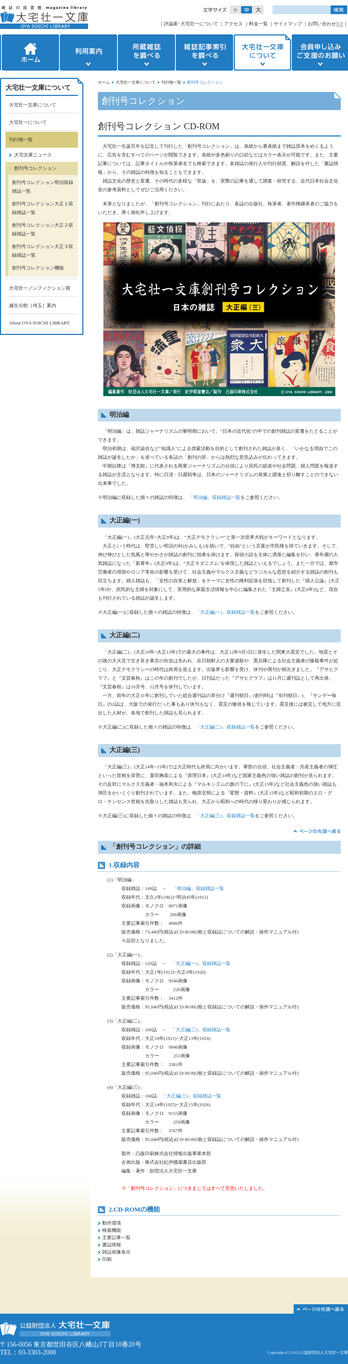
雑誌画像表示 (116, 1252)
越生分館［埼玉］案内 (32, 305)
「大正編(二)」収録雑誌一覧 (225, 727)
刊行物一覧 (171, 82)
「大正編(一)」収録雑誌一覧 (225, 612)
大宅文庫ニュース (33, 155)
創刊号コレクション (35, 168)
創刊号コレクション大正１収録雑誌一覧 (42, 208)
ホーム (29, 52)
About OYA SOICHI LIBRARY (39, 323)
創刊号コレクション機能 (38, 267)
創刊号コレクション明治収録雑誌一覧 (42, 187)
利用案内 (88, 52)
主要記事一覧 (116, 1237)
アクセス (233, 23)
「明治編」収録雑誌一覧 (214, 497)
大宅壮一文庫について (262, 52)
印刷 (107, 1259)
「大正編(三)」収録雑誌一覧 (225, 815)
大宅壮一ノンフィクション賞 (39, 288)
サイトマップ (288, 23)
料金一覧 (258, 23)
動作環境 (111, 1223)
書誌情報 (111, 1244)
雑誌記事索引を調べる (204, 52)
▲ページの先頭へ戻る (317, 831)
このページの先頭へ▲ (321, 1309)
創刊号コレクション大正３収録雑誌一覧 (42, 251)
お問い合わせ (322, 23)
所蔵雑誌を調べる (146, 52)
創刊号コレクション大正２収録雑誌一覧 (42, 229)
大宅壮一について (28, 122)
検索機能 (111, 1230)
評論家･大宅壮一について (191, 23)
